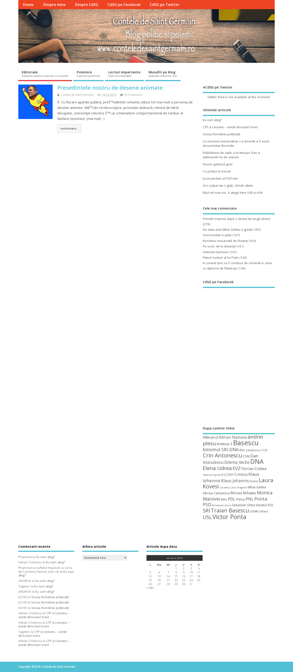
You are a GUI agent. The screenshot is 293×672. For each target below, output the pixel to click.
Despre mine (54, 4)
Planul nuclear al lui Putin (221, 257)
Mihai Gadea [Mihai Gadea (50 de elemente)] (256, 487)
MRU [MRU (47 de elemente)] (224, 499)
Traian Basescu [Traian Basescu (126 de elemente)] (230, 510)
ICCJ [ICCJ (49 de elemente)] (224, 475)
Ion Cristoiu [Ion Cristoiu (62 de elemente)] (238, 474)
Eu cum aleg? (212, 120)
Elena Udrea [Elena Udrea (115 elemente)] (217, 468)
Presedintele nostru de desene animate (110, 87)
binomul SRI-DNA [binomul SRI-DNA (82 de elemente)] (221, 450)
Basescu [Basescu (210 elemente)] (246, 442)
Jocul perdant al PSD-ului (220, 178)
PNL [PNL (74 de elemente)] (250, 499)
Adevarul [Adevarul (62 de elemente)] (210, 437)
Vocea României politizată (221, 134)
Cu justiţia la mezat (217, 171)
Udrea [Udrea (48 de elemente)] (263, 511)
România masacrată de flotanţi (225, 241)
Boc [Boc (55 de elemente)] (242, 450)
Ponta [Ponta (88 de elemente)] (260, 499)
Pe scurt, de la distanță (219, 246)
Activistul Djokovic (215, 252)
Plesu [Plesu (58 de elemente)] (240, 499)
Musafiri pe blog (163, 73)
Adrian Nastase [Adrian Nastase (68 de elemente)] (233, 437)
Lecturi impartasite (124, 73)
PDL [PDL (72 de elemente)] (231, 499)
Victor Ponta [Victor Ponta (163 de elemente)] (229, 517)
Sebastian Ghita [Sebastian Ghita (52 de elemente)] (243, 505)
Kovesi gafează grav (218, 164)
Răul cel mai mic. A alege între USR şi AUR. (233, 193)
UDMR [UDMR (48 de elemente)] (254, 511)
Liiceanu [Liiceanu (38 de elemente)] (225, 487)
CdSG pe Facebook (124, 4)
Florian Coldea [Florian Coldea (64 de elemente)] (253, 468)
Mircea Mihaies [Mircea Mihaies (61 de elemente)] (243, 492)
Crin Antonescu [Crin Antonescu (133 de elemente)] (222, 455)
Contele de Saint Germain (77, 95)
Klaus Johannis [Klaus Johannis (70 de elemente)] (235, 480)
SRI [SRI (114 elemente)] (206, 510)
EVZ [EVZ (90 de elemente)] (237, 468)
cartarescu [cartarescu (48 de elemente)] (253, 450)
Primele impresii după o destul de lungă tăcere (236, 219)
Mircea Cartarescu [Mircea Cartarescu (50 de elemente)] (216, 493)
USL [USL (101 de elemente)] (207, 517)
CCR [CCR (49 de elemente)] (264, 450)
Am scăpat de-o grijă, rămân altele (228, 185)
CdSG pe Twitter (164, 4)
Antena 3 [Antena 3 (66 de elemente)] (224, 443)
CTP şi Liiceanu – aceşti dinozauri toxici (230, 127)
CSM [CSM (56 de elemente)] (246, 456)
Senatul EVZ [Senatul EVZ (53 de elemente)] (264, 505)
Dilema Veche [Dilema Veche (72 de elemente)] (237, 462)
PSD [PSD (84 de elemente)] (207, 504)
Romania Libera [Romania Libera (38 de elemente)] (221, 505)
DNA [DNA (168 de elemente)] (256, 461)
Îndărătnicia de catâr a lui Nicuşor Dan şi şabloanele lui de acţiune (231, 155)
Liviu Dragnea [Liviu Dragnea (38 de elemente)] (239, 487)
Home (28, 4)
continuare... (69, 128)
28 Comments (133, 95)
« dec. (150, 588)
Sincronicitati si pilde (217, 235)
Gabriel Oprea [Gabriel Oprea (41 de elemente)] (212, 474)
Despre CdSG (86, 4)
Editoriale (45, 73)
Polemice (88, 73)
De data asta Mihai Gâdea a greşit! (227, 229)
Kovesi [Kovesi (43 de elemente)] (254, 481)
